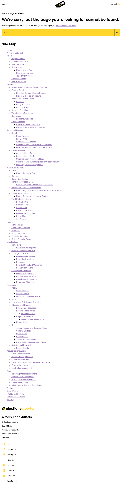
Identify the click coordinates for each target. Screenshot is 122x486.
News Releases (22, 291)
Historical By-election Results (28, 96)
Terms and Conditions (16, 397)
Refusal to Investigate (25, 259)
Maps (13, 299)
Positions (20, 102)
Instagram (9, 455)
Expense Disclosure (19, 365)
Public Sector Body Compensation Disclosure (30, 362)
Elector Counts (22, 348)
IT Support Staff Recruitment (23, 380)
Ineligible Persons (18, 219)
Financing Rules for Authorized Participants (34, 147)
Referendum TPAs (24, 211)
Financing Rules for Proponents (29, 165)
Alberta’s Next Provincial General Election (29, 87)
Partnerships (21, 322)
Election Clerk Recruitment (22, 377)
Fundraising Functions (20, 228)
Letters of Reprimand (25, 274)
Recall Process (22, 136)
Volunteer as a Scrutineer (22, 113)
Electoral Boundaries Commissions (31, 342)
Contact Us (11, 388)
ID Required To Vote (19, 62)
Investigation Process (20, 253)
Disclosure (20, 262)
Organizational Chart (20, 360)
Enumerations (22, 337)
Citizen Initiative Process (26, 153)
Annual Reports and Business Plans (31, 328)
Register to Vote (18, 59)
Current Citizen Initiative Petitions (30, 159)
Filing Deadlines (18, 233)
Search (115, 4)
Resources (11, 285)
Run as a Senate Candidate (28, 125)
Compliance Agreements (26, 279)
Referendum (16, 116)
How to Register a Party (26, 173)
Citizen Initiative (18, 150)
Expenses (15, 231)
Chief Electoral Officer (20, 354)
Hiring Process (22, 107)
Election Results (18, 90)
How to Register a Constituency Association (34, 185)
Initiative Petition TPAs (25, 213)
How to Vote (16, 67)
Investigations (12, 242)
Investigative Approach (25, 256)
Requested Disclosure (25, 282)
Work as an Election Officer (22, 99)
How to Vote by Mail (24, 73)
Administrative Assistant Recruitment (26, 385)
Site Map (10, 400)
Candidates (16, 176)
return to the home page (66, 26)
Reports (14, 325)
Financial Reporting (19, 236)
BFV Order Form (28, 314)
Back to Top (9, 481)
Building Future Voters (25, 311)
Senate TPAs (21, 208)
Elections (10, 84)
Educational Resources (26, 308)
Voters (9, 56)
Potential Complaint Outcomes (29, 265)
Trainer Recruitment (19, 382)
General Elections (23, 331)
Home (4, 13)
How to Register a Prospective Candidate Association (38, 190)
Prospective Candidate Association (26, 188)
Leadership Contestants (21, 193)
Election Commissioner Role (23, 251)
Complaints (16, 245)
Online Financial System (21, 239)
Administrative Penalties (26, 276)
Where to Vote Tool (15, 53)
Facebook (9, 449)
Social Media (12, 391)
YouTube (9, 476)
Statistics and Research (21, 345)
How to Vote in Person (25, 70)
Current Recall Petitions (26, 142)
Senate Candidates (19, 179)
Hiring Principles (23, 105)
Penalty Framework (24, 268)
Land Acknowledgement (21, 368)
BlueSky (8, 465)
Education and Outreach (21, 305)
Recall (14, 133)
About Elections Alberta (16, 351)
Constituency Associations (22, 182)
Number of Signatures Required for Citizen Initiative (38, 162)
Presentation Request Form (32, 319)
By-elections (21, 334)
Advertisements (22, 294)
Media (14, 288)
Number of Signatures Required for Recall (34, 145)
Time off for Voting (24, 76)
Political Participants (15, 168)
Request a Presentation (26, 317)
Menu (5, 4)
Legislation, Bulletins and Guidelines (26, 302)
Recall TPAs (21, 216)
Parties (14, 170)
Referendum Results (25, 119)
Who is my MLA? (18, 82)
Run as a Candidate (19, 110)
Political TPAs (22, 202)
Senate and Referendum (26, 339)
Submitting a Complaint (26, 248)
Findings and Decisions (21, 271)
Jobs (9, 371)
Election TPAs (22, 205)
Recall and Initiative (15, 130)
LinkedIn (8, 460)
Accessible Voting (18, 79)
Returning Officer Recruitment (24, 374)
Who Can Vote (17, 64)
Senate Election (18, 122)
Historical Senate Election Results (30, 127)
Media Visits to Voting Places (28, 296)
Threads (9, 470)
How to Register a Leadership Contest (32, 196)
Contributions (17, 225)
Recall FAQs (21, 139)
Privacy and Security (15, 394)
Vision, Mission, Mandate (22, 357)
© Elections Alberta (10, 422)
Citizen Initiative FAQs (25, 156)
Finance (10, 222)
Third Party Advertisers (21, 199)
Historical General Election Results (31, 93)
